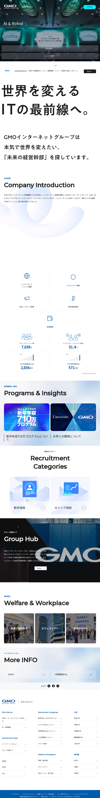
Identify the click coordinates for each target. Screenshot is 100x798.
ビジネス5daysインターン (50, 724)
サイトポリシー (16, 794)
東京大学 (86, 718)
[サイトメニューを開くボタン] (97, 11)
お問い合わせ (44, 796)
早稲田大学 (86, 731)
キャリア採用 (50, 743)
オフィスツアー (50, 767)
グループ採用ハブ (14, 750)
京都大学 (86, 724)
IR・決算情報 (14, 727)
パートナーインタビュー (14, 744)
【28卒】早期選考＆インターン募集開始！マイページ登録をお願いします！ (52, 71)
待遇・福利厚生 (50, 760)
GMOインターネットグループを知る (14, 719)
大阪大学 (86, 743)
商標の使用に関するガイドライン (29, 796)
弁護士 (86, 767)
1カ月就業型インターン (50, 737)
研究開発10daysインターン (50, 731)
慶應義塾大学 (86, 737)
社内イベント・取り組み (50, 773)
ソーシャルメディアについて (80, 794)
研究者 (86, 773)
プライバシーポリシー (29, 794)
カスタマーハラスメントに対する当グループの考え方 (65, 796)
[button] (41, 65)
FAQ (14, 773)
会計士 (86, 760)
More (90, 71)
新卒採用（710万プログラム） (50, 718)
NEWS (14, 767)
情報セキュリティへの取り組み (45, 794)
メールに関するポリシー (63, 794)
